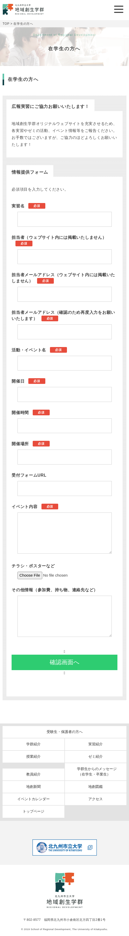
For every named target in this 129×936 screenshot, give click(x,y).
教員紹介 (33, 774)
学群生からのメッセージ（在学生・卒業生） (97, 771)
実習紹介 (95, 744)
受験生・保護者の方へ (65, 732)
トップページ (33, 811)
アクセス (95, 799)
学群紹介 (33, 744)
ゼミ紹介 (95, 756)
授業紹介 (33, 756)
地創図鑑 (95, 787)
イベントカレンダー (33, 799)
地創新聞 (33, 787)
